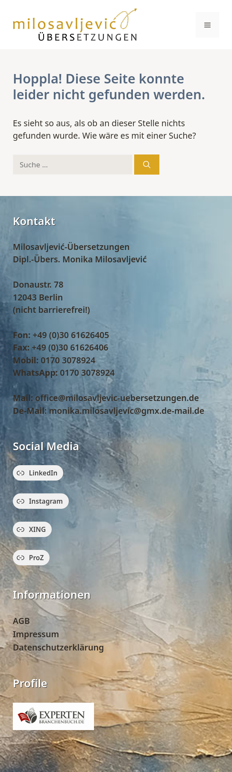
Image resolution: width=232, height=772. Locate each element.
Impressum (36, 634)
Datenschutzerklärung (58, 647)
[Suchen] (146, 164)
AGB (21, 621)
